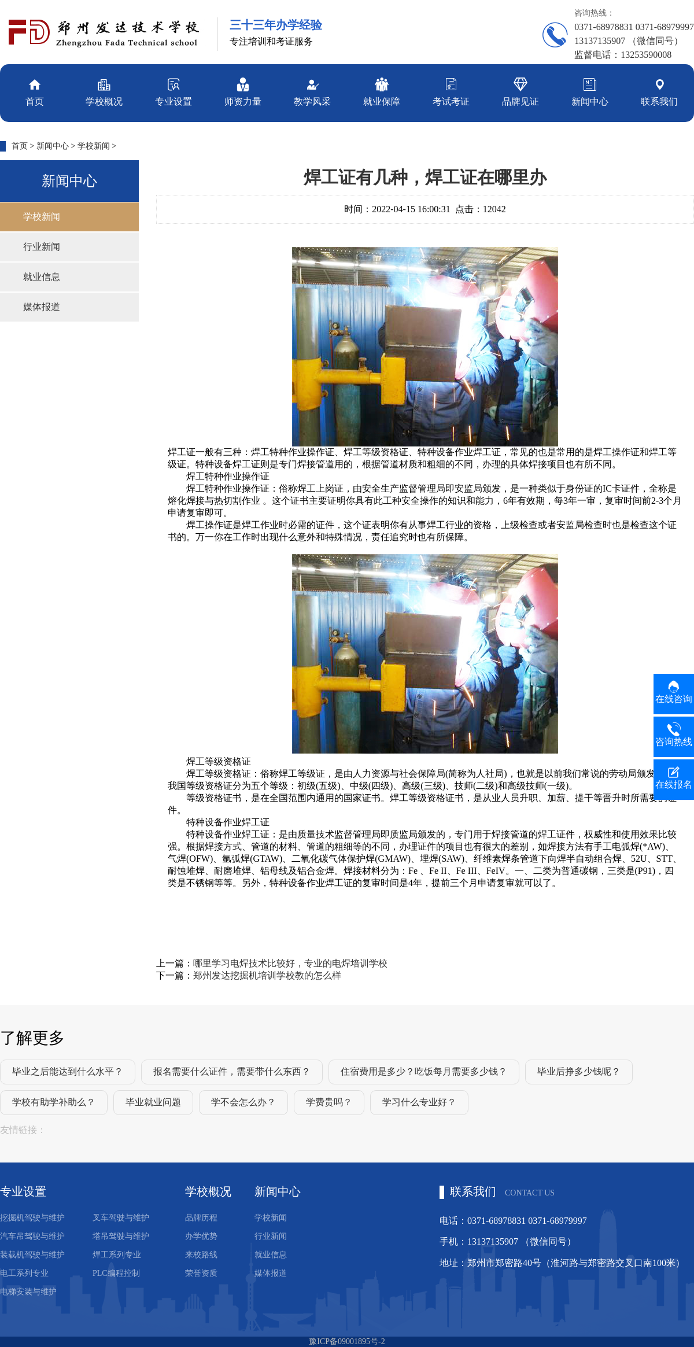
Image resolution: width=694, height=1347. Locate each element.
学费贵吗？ (329, 1102)
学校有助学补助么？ (53, 1102)
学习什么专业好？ (419, 1102)
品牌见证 (520, 91)
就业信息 (41, 277)
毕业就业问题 (153, 1102)
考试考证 (451, 91)
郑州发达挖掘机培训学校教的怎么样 (267, 975)
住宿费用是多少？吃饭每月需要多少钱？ (424, 1071)
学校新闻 (93, 146)
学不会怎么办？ (243, 1102)
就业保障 (381, 91)
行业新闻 (41, 247)
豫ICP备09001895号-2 (347, 1341)
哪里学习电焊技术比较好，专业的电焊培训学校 (290, 963)
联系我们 (659, 91)
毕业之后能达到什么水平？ (67, 1071)
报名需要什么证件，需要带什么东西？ (232, 1071)
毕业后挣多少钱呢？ (579, 1071)
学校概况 (104, 91)
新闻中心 (590, 91)
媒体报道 (41, 307)
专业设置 (173, 91)
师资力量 (243, 91)
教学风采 (312, 91)
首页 (34, 91)
